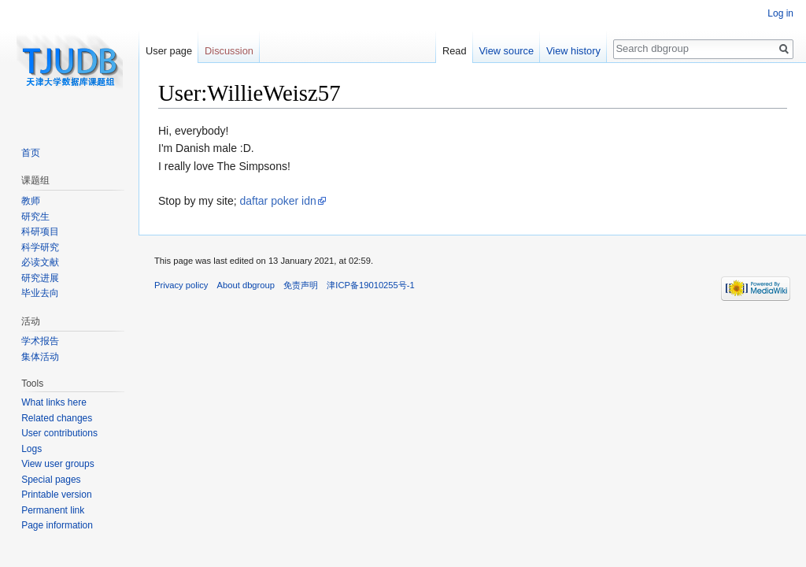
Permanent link (52, 510)
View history (573, 51)
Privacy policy (181, 285)
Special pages (50, 479)
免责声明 (300, 285)
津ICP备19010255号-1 (370, 285)
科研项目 (40, 231)
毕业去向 (40, 292)
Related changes (56, 418)
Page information (57, 525)
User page (169, 51)
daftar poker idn (277, 201)
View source (506, 51)
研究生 (35, 216)
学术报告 (40, 340)
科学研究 (40, 247)
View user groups (57, 463)
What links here (54, 402)
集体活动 (40, 356)
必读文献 (40, 262)
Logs (31, 448)
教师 (30, 200)
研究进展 (40, 278)
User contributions (59, 433)
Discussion (229, 51)
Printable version (56, 494)
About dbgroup (246, 285)
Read (454, 51)
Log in (780, 13)
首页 (30, 152)
